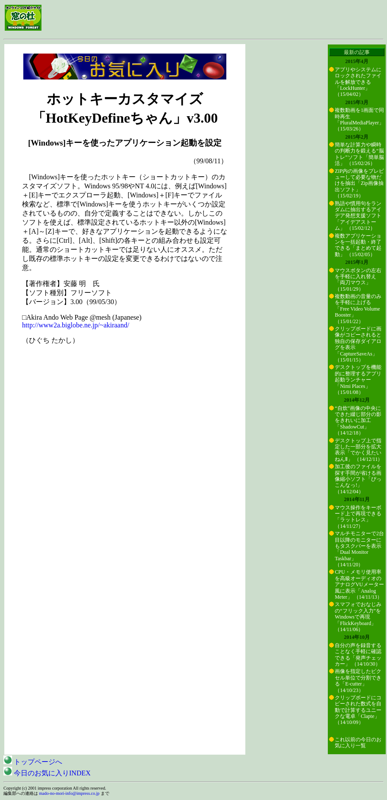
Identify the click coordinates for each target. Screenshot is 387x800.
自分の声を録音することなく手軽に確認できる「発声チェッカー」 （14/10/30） (358, 654)
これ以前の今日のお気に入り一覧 (358, 743)
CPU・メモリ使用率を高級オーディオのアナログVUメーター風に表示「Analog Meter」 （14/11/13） (359, 584)
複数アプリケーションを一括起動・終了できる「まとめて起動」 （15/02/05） (358, 245)
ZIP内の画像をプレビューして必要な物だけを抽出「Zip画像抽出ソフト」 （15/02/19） (359, 183)
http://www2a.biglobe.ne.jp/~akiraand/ (75, 325)
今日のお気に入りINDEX (47, 773)
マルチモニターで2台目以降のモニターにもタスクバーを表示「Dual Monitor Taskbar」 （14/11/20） (359, 549)
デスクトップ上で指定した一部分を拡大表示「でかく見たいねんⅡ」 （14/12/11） (359, 450)
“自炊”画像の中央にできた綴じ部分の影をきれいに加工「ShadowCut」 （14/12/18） (358, 420)
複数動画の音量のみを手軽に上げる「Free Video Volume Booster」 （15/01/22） (358, 308)
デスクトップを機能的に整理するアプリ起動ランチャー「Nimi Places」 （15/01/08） (358, 379)
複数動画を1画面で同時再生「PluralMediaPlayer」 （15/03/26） (359, 119)
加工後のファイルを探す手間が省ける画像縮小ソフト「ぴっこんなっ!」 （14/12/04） (358, 479)
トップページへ (32, 761)
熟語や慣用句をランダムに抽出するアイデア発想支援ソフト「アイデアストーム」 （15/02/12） (358, 216)
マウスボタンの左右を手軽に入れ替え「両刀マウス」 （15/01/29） (358, 279)
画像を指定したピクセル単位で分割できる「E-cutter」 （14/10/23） (358, 680)
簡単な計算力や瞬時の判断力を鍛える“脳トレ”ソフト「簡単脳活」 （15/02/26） (359, 154)
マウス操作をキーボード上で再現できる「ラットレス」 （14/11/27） (358, 517)
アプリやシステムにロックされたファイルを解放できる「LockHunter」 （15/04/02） (358, 82)
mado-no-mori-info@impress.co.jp (69, 793)
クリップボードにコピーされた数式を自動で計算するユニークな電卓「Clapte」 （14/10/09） (358, 710)
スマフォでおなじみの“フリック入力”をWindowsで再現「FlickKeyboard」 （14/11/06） (358, 616)
